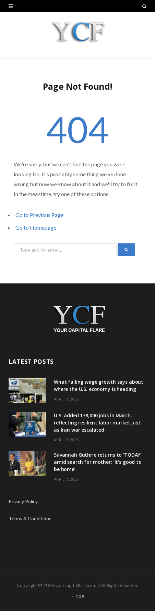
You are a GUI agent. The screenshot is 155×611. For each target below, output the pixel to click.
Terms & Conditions (30, 518)
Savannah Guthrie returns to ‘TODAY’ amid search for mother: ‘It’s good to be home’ (98, 461)
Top (77, 596)
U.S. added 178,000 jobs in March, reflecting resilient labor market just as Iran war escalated (97, 422)
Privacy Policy (23, 501)
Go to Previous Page (39, 215)
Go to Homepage (35, 227)
